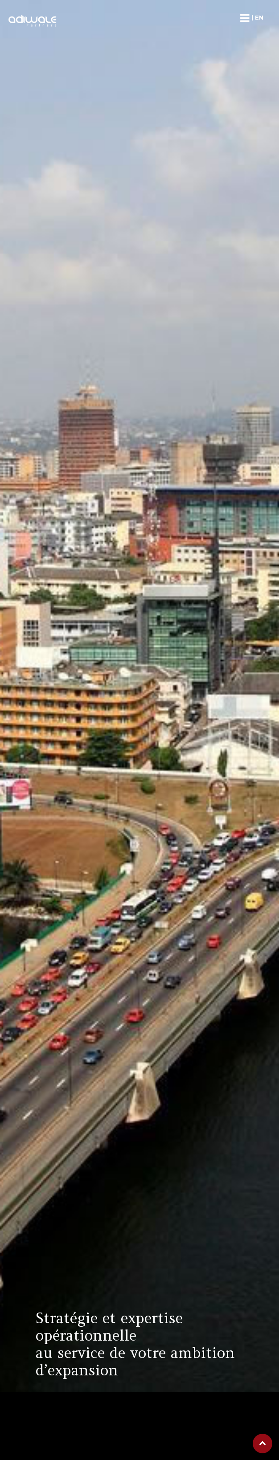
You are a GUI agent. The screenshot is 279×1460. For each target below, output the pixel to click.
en (259, 17)
